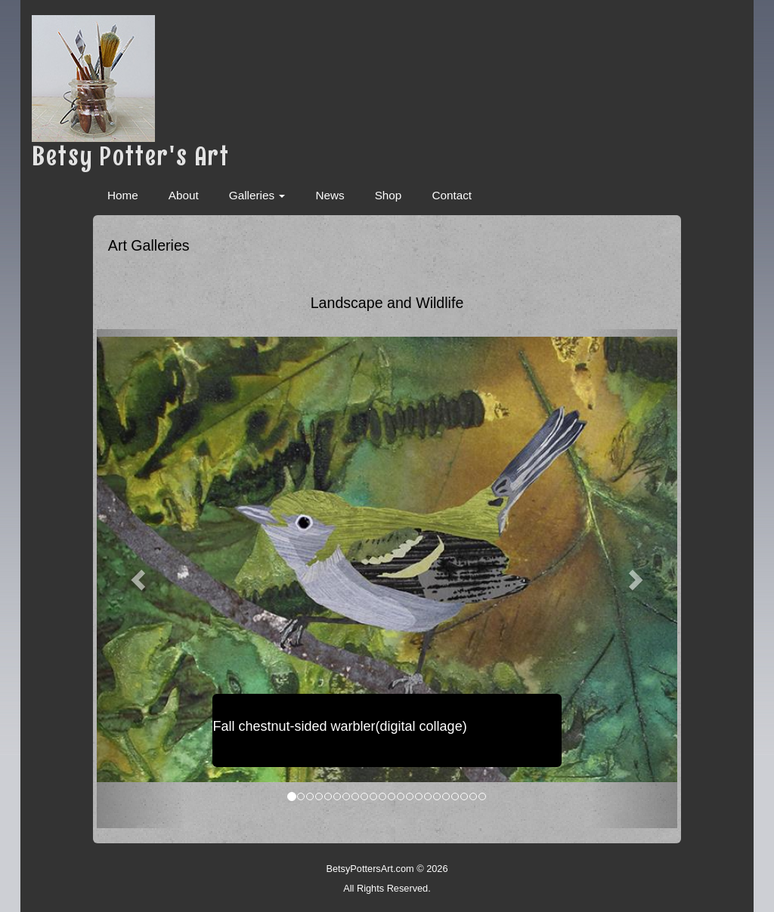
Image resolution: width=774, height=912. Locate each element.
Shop (388, 195)
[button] (140, 578)
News (329, 195)
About (184, 195)
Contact (452, 195)
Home (122, 195)
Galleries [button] (257, 195)
